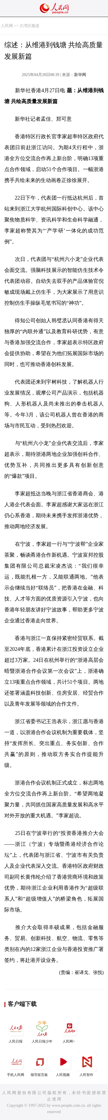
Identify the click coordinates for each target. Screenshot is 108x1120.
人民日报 (16, 1030)
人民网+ (69, 1030)
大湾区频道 (29, 26)
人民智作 (87, 1064)
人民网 (7, 26)
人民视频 (63, 1064)
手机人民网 (16, 1064)
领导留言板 (40, 1064)
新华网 (80, 75)
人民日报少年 (42, 1030)
